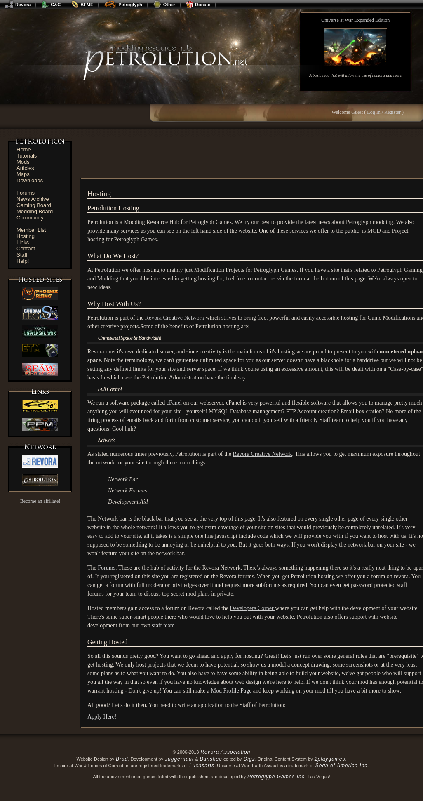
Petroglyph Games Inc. (276, 777)
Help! (22, 261)
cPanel (174, 403)
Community (30, 217)
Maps (23, 174)
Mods (23, 162)
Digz (249, 759)
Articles (25, 168)
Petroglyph (123, 4)
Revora (18, 4)
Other (164, 4)
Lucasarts (201, 765)
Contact (25, 248)
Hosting (25, 236)
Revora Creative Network (174, 318)
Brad (122, 759)
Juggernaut (179, 759)
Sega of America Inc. (342, 765)
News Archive (32, 199)
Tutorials (26, 156)
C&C (51, 4)
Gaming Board (33, 205)
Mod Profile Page (231, 691)
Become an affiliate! (40, 501)
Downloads (29, 180)
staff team (163, 625)
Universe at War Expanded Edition (355, 20)
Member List (31, 230)
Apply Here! (101, 717)
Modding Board (34, 211)
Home (23, 149)
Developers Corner (252, 608)
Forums (25, 193)
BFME (82, 4)
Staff (22, 255)
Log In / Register (384, 112)
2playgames (330, 759)
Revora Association (225, 752)
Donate (198, 4)
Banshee (211, 759)
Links (22, 242)
